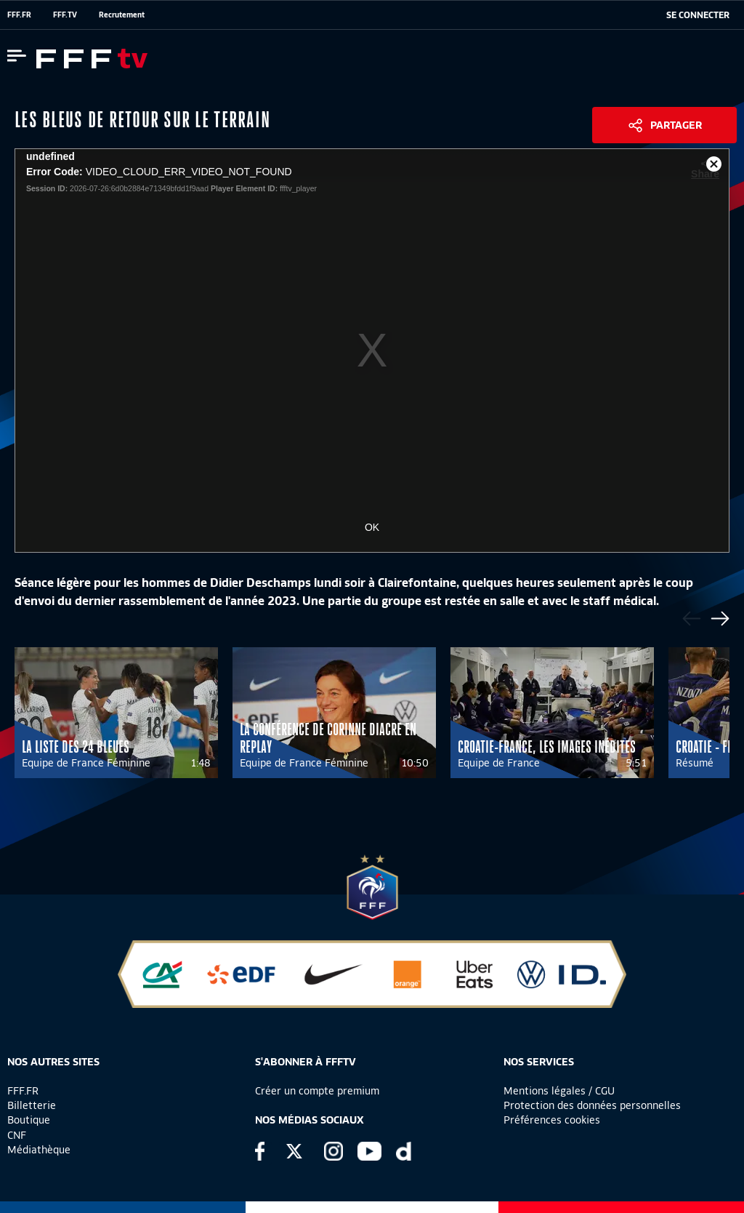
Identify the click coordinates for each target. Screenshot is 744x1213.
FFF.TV (65, 14)
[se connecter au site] (697, 15)
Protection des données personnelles (592, 1105)
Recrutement (122, 14)
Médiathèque (38, 1150)
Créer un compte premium (317, 1091)
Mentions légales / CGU (559, 1091)
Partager (676, 125)
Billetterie (31, 1105)
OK (372, 527)
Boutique (28, 1120)
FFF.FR (19, 14)
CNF (16, 1135)
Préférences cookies (552, 1120)
